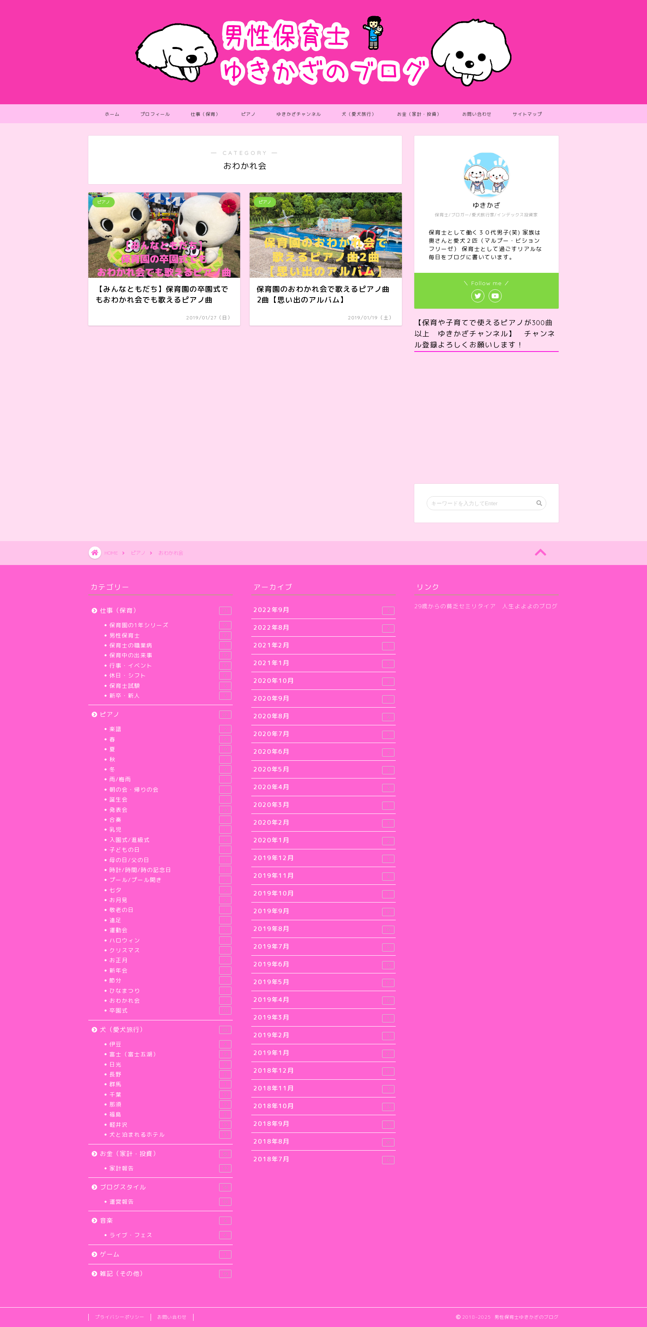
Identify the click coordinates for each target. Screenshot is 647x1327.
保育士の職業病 (170, 645)
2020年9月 (323, 698)
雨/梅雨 (170, 779)
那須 (170, 1104)
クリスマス (170, 950)
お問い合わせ (477, 114)
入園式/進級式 (170, 840)
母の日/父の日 (170, 860)
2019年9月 (323, 911)
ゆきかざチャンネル (298, 114)
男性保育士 (170, 635)
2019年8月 (323, 929)
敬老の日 (170, 910)
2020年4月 (323, 787)
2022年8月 (323, 628)
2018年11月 (323, 1088)
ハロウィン (170, 940)
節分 (170, 980)
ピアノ (248, 114)
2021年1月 (323, 663)
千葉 (170, 1094)
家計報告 (170, 1168)
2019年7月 (323, 947)
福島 (170, 1114)
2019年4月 (323, 1000)
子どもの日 (170, 850)
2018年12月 (323, 1071)
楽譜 (170, 729)
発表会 (170, 810)
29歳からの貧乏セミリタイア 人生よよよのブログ (486, 606)
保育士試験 (170, 686)
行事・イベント (170, 665)
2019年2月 (323, 1035)
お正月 (170, 960)
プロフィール (155, 114)
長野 (170, 1074)
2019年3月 (323, 1017)
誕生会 (170, 799)
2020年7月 (323, 734)
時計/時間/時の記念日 (170, 870)
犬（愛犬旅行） (359, 114)
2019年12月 (323, 858)
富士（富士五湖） (170, 1054)
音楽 (165, 1220)
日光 (170, 1064)
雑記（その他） (165, 1273)
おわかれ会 (170, 1000)
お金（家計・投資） (419, 114)
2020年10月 (323, 681)
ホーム (112, 114)
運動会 (170, 930)
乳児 (170, 829)
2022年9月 (323, 610)
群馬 (170, 1084)
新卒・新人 (170, 696)
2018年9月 (323, 1124)
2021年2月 (323, 645)
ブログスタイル (165, 1187)
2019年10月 (323, 893)
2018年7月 (323, 1159)
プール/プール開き (170, 880)
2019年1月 (323, 1053)
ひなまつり (170, 991)
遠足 (170, 920)
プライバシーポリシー (119, 1317)
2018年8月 (323, 1141)
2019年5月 (323, 982)
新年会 (170, 970)
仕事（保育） (205, 114)
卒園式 (170, 1010)
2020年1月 (323, 840)
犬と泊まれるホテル (170, 1134)
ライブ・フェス (170, 1235)
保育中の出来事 (170, 655)
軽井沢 (170, 1125)
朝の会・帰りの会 (170, 789)
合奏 (170, 820)
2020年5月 (323, 769)
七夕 (170, 890)
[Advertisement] (486, 418)
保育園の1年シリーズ (170, 625)
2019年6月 (323, 964)
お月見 (170, 900)
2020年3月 (323, 805)
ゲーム (165, 1254)
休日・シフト (170, 675)
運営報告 (170, 1202)
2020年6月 (323, 752)
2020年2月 (323, 823)
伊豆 (170, 1044)
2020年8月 (323, 716)
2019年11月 (323, 876)
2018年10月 (323, 1106)
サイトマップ (527, 114)
